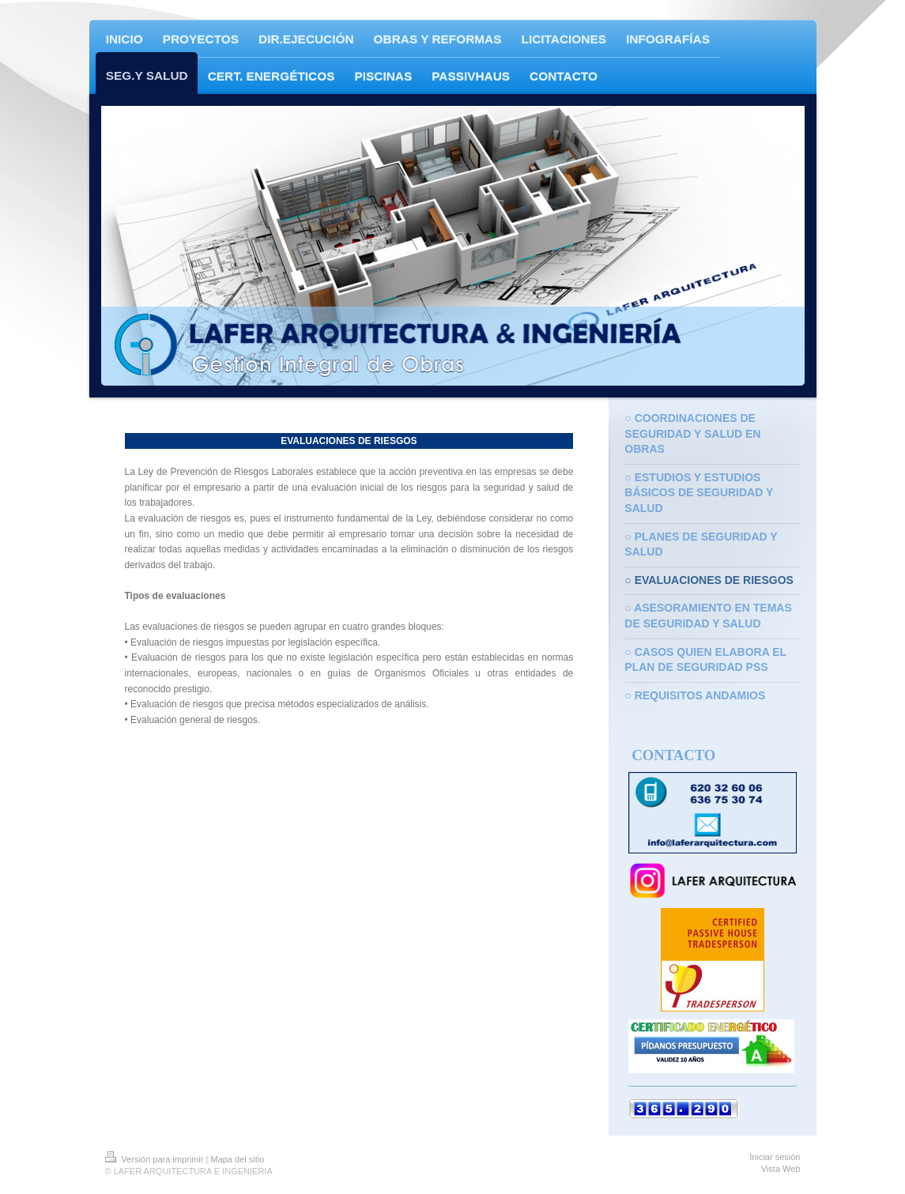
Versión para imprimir (155, 1159)
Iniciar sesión (774, 1157)
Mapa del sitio (237, 1159)
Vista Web (781, 1168)
